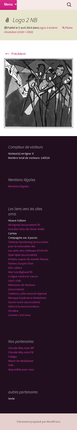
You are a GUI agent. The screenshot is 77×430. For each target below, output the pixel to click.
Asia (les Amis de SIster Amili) (26, 229)
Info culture (15, 268)
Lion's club (14, 280)
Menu (8, 4)
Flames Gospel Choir (20, 263)
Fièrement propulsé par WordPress (38, 421)
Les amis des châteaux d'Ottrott (28, 250)
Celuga (12, 356)
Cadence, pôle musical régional (27, 293)
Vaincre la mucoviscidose (23, 306)
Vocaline (13, 311)
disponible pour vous (21, 369)
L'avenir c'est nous (19, 315)
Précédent (15, 54)
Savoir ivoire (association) (24, 302)
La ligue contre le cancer (23, 276)
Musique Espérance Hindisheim (27, 298)
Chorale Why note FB (20, 352)
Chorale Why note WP (21, 348)
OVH (10, 365)
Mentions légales (18, 186)
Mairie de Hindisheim (20, 361)
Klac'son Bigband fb (20, 272)
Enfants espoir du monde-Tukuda (28, 259)
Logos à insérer (48, 27)
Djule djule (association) (22, 255)
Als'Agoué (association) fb (24, 225)
